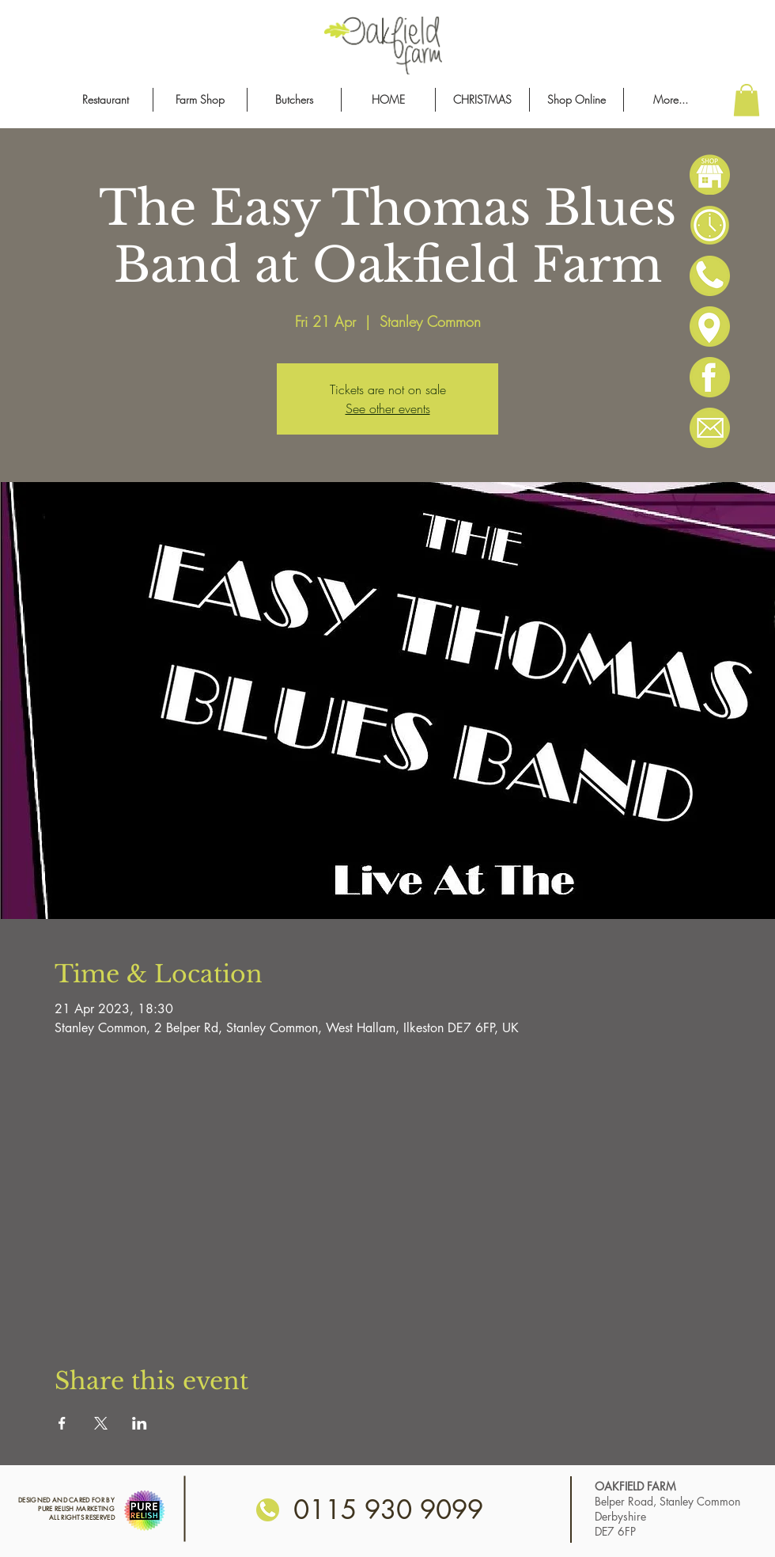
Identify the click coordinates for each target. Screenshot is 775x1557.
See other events (388, 408)
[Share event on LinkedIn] (139, 1423)
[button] (746, 100)
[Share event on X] (100, 1423)
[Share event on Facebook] (62, 1423)
